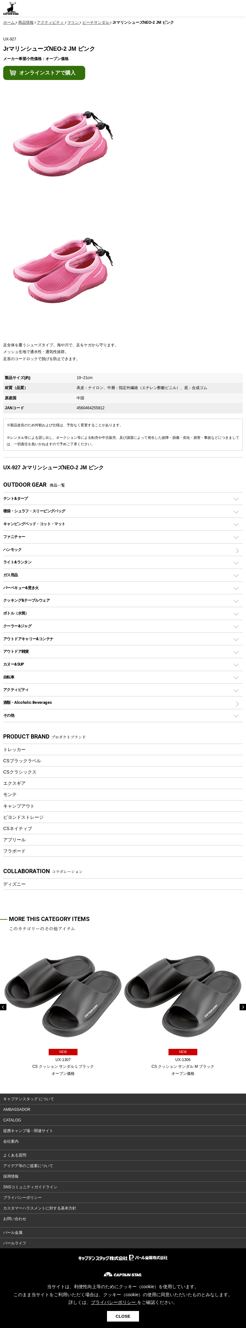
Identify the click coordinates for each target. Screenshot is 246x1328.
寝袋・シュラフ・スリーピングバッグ (34, 511)
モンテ (10, 794)
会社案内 (11, 1141)
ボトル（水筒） (16, 613)
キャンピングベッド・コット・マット (34, 523)
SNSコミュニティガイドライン (30, 1187)
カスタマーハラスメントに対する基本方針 (39, 1208)
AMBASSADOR (16, 1109)
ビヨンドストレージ (23, 817)
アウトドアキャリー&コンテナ (28, 638)
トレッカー (14, 749)
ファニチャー (14, 536)
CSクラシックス (20, 772)
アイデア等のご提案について (28, 1166)
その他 (8, 715)
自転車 (8, 677)
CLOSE (123, 1316)
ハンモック (12, 549)
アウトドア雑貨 (16, 651)
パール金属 (12, 1232)
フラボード (14, 851)
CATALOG (12, 1120)
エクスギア (14, 783)
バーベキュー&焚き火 (21, 587)
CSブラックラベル (22, 760)
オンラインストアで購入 (47, 72)
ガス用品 (10, 574)
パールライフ (14, 1243)
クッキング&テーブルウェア (26, 600)
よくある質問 (14, 1155)
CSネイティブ (17, 828)
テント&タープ (15, 498)
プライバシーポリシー (22, 1197)
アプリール (14, 839)
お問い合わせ (14, 1219)
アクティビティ (16, 689)
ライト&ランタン (17, 562)
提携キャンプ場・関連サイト (28, 1131)
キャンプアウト (19, 806)
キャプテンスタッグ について (28, 1099)
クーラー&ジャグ (17, 626)
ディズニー (14, 884)
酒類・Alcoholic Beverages (27, 702)
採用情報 (11, 1176)
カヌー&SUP (13, 664)
